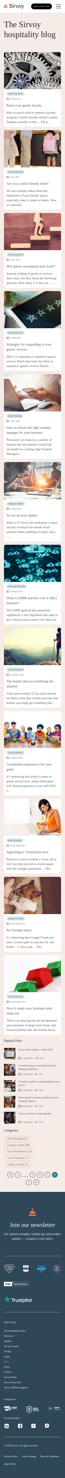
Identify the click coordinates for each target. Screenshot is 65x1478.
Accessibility (10, 1377)
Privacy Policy (11, 1456)
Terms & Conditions (49, 1456)
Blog (6, 1361)
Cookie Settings (29, 1456)
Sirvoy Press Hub (12, 1382)
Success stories (11, 1346)
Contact (8, 1372)
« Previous (10, 1175)
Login (7, 1356)
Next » (36, 1182)
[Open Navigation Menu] (58, 6)
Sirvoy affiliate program (15, 1387)
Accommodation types (15, 1331)
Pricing (7, 1351)
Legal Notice (10, 1464)
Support (8, 1341)
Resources (9, 1336)
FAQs (7, 1367)
